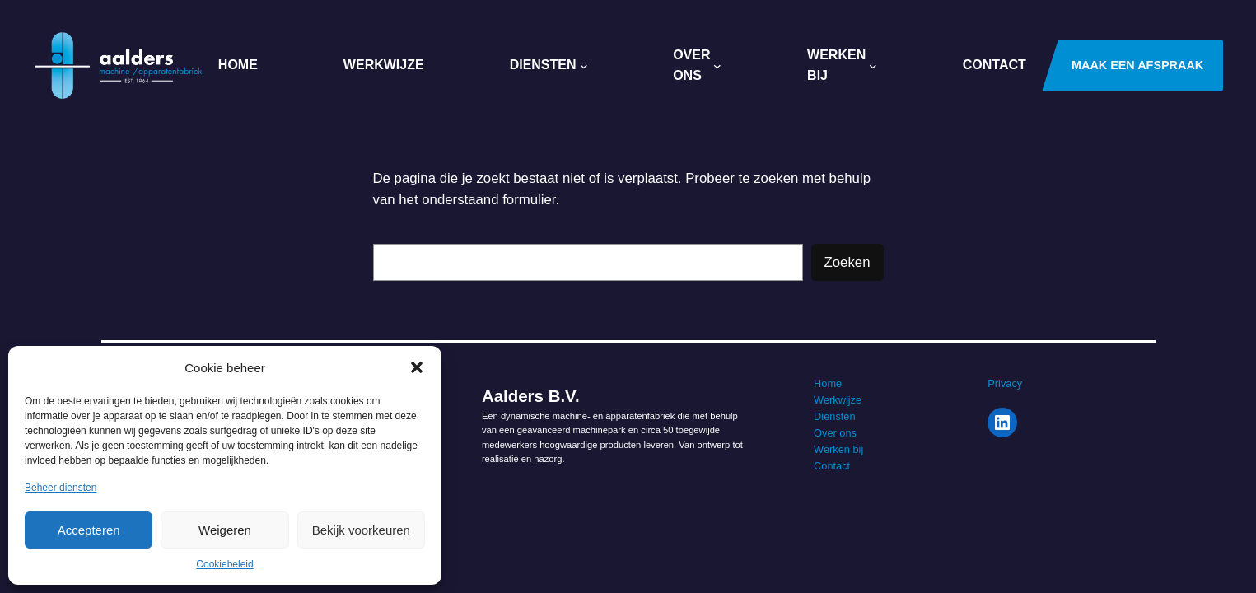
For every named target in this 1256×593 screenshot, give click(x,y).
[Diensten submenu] (584, 66)
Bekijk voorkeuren (361, 530)
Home (828, 383)
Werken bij (838, 449)
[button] (417, 367)
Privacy (1005, 383)
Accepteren (89, 530)
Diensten (835, 416)
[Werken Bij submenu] (873, 66)
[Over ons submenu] (717, 66)
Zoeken (847, 262)
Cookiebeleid (224, 564)
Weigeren (224, 530)
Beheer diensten (60, 487)
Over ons (835, 433)
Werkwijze (837, 400)
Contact (832, 466)
